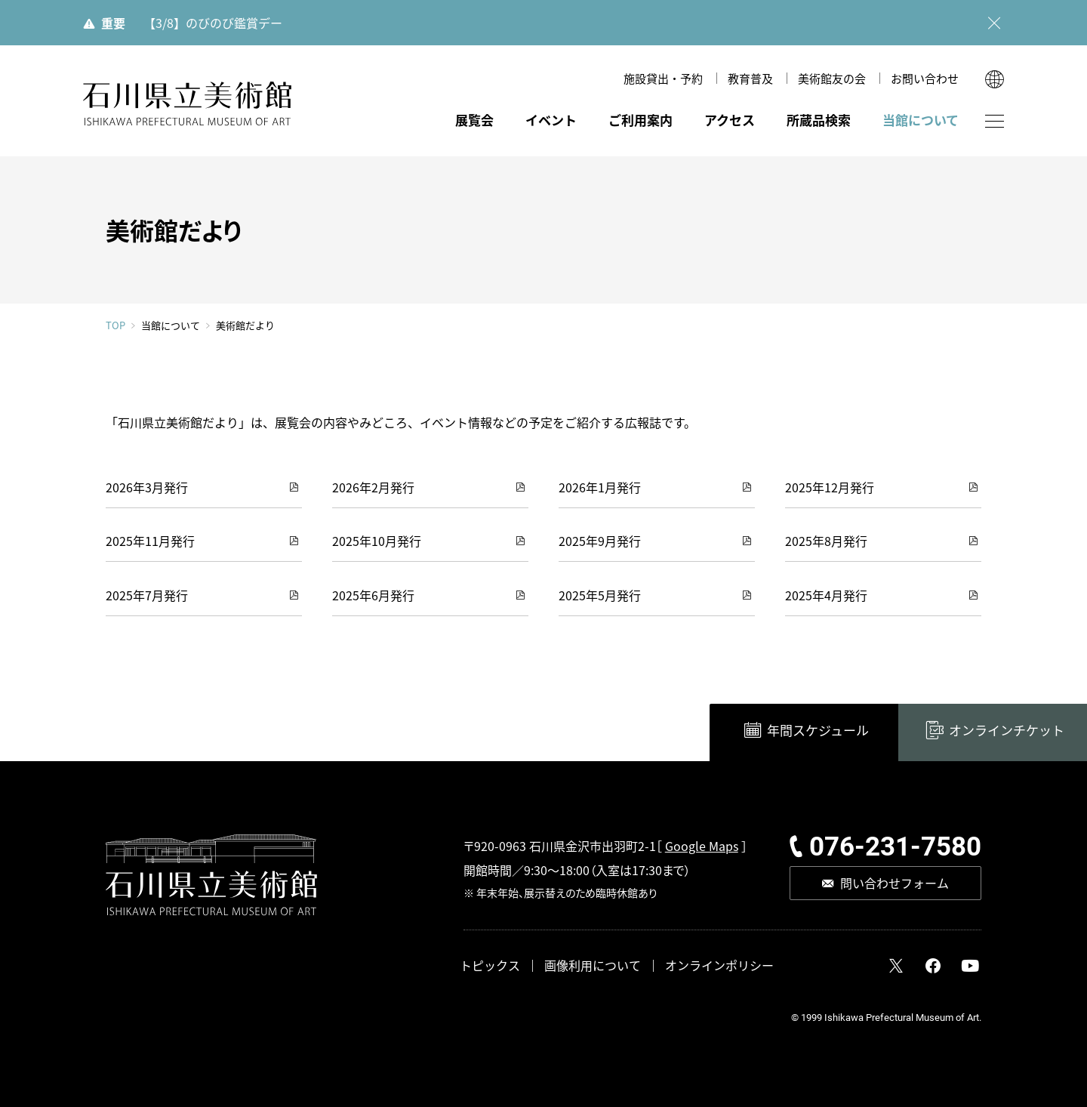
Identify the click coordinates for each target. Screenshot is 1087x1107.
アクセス (729, 119)
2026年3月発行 (147, 487)
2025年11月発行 (150, 541)
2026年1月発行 (600, 487)
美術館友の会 (832, 78)
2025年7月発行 (147, 595)
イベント (551, 119)
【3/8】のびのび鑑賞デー (212, 23)
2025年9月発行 (600, 541)
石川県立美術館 (187, 104)
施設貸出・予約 (663, 78)
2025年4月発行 (826, 595)
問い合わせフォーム (894, 883)
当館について (920, 119)
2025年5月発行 (600, 595)
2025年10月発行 (376, 541)
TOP (115, 325)
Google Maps (701, 846)
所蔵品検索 (819, 119)
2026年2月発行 (373, 487)
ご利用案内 (640, 119)
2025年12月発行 (829, 487)
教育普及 (750, 78)
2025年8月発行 (826, 541)
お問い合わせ (925, 78)
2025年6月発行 (373, 595)
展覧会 (474, 119)
